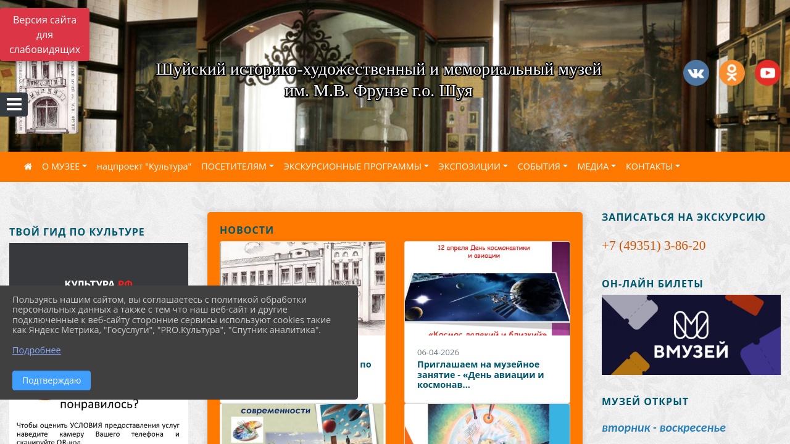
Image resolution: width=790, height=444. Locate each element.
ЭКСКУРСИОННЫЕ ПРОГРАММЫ (353, 166)
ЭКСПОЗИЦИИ (470, 166)
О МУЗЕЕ (61, 166)
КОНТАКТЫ (649, 166)
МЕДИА (593, 166)
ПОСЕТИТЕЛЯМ (234, 166)
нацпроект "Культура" (144, 166)
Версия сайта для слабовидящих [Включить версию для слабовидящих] (44, 34)
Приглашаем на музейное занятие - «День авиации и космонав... (480, 374)
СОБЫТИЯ (539, 166)
